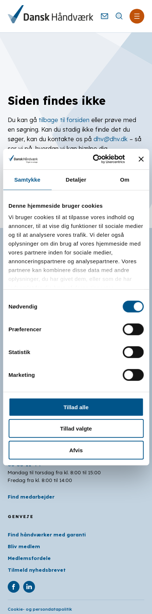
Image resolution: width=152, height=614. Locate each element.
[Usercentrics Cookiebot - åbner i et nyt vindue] (94, 159)
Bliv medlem (24, 546)
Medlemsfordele (29, 558)
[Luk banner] (141, 159)
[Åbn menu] (136, 16)
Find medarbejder (31, 497)
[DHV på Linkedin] (29, 587)
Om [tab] (124, 179)
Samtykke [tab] (27, 179)
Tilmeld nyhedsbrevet (37, 570)
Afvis (76, 450)
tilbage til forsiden (64, 120)
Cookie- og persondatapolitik (40, 609)
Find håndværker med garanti (47, 535)
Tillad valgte (76, 428)
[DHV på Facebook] (14, 587)
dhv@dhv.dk (110, 139)
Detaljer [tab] (76, 179)
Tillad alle (75, 407)
